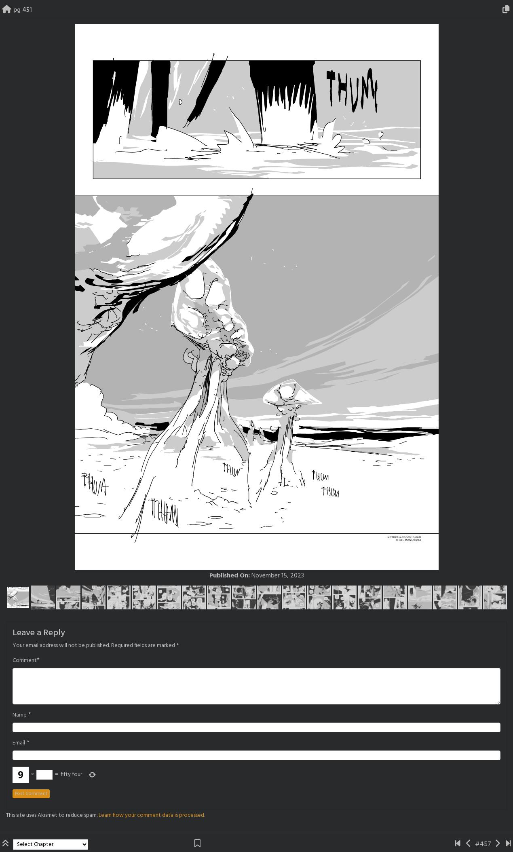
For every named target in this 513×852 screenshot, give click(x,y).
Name (20, 715)
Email (19, 743)
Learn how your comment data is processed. (152, 815)
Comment (25, 661)
